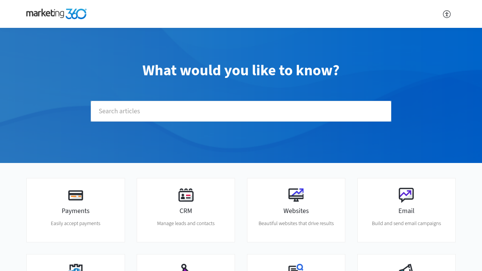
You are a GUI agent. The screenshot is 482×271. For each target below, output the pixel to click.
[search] (241, 111)
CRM (186, 211)
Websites (296, 211)
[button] (447, 14)
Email (406, 211)
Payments (76, 211)
